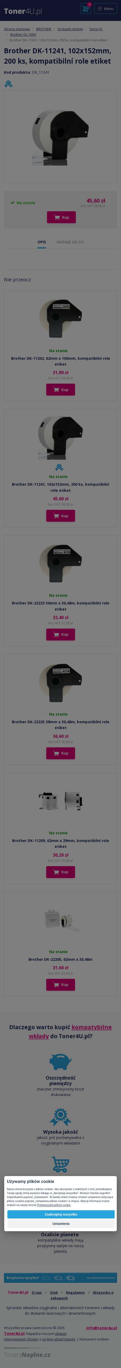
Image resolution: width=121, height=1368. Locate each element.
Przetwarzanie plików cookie (54, 1205)
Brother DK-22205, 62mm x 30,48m (60, 959)
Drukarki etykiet (70, 29)
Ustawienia (61, 1224)
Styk (54, 1292)
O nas (37, 1292)
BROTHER (43, 29)
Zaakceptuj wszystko (61, 1214)
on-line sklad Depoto (58, 1339)
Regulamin (75, 1292)
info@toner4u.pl (101, 1327)
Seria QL (96, 29)
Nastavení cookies (94, 1339)
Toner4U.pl (14, 1333)
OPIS (42, 241)
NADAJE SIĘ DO (70, 241)
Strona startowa (17, 29)
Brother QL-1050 (23, 34)
